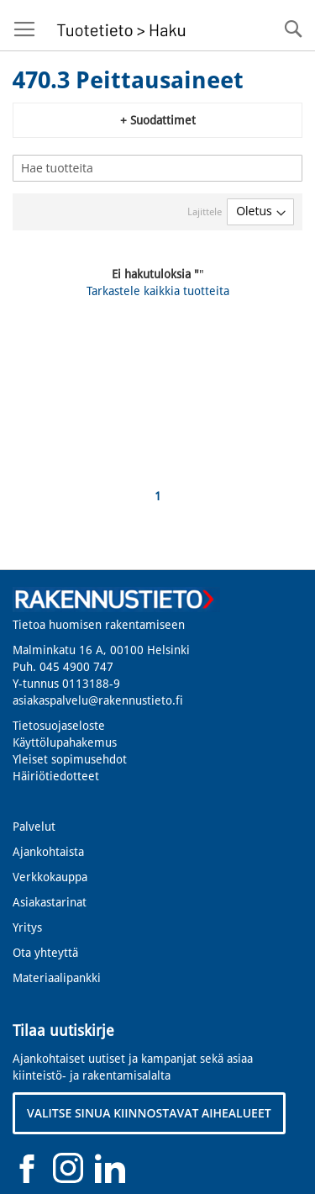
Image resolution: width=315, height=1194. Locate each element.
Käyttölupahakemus (65, 742)
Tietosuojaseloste (59, 725)
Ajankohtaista (48, 852)
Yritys (27, 927)
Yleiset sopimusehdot (70, 759)
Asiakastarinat (50, 902)
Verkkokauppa (50, 877)
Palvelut (34, 826)
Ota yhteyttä (45, 952)
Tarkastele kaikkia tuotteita (158, 291)
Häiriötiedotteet (56, 776)
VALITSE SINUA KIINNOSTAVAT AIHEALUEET (149, 1113)
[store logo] (119, 26)
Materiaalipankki (57, 978)
